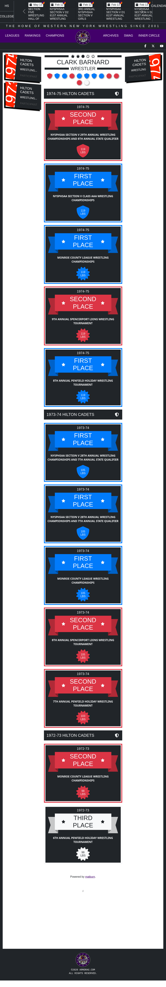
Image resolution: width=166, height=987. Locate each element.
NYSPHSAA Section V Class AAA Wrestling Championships (83, 199)
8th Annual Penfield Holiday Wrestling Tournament (83, 383)
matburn (90, 876)
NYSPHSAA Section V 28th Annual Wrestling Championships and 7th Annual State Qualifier (82, 458)
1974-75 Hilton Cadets (70, 93)
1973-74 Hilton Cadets (70, 415)
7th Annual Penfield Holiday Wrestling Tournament (83, 705)
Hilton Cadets (27, 62)
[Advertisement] (23, 169)
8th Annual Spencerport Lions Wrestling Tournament (83, 644)
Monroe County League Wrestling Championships (83, 260)
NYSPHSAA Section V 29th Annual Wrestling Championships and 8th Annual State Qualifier (82, 137)
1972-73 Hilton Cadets (70, 737)
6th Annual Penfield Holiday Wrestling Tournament (83, 842)
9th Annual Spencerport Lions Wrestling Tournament (83, 322)
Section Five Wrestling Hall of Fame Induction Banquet (36, 19)
